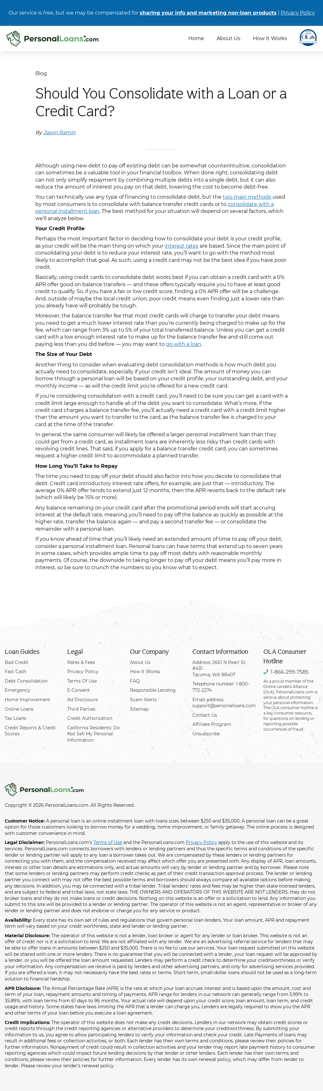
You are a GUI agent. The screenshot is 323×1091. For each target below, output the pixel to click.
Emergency (17, 690)
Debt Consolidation (26, 681)
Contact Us (204, 715)
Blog (41, 73)
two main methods (247, 197)
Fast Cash (15, 671)
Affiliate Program (211, 724)
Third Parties (81, 709)
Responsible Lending (153, 690)
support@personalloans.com (224, 705)
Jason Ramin (59, 133)
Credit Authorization (89, 718)
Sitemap (139, 709)
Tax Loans (15, 718)
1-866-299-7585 (289, 672)
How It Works (270, 38)
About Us (228, 38)
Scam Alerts (143, 699)
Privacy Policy (298, 13)
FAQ (135, 681)
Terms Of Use (82, 681)
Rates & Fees (81, 662)
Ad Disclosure (82, 699)
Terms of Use (107, 842)
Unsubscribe (206, 734)
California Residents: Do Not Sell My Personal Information (93, 734)
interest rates (181, 246)
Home (196, 38)
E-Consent (78, 690)
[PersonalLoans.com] (52, 38)
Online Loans (19, 709)
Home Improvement (27, 699)
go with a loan (183, 344)
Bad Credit (16, 662)
